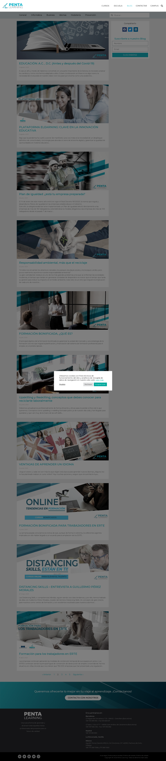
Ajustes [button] (62, 384)
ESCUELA (119, 6)
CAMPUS (154, 6)
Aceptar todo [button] (100, 384)
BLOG (129, 6)
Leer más (100, 380)
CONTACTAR (141, 6)
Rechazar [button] (88, 384)
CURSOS (106, 6)
